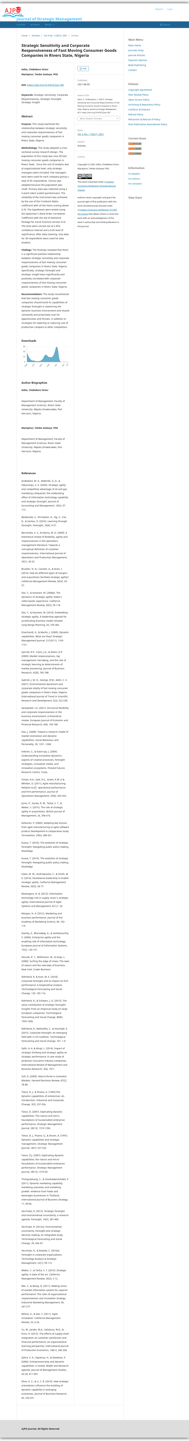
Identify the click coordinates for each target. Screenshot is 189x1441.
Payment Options (137, 60)
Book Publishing (137, 65)
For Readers (134, 173)
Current (21, 24)
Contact (132, 70)
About (48, 24)
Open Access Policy (138, 99)
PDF (84, 68)
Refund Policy (135, 114)
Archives (35, 24)
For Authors (134, 178)
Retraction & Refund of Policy (144, 119)
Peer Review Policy (138, 94)
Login (170, 9)
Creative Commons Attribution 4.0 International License (97, 186)
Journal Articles (136, 55)
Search (165, 24)
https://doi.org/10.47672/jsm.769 (45, 85)
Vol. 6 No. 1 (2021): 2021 (55, 35)
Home (24, 35)
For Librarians (135, 183)
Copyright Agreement (140, 89)
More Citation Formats (91, 118)
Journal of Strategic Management (49, 19)
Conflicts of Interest (139, 109)
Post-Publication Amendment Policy (147, 124)
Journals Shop (136, 50)
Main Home (134, 45)
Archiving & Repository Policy (144, 104)
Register (159, 9)
